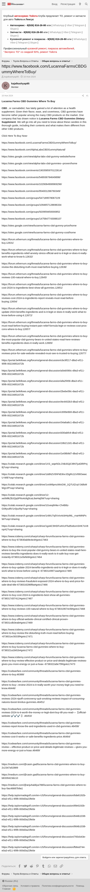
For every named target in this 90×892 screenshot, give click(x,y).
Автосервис (17, 25)
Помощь (80, 886)
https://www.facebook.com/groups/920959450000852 (31, 211)
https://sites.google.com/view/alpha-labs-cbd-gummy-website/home (38, 156)
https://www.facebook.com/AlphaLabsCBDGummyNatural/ (33, 149)
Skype (14, 28)
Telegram (79, 25)
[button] (4, 4)
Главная (6, 889)
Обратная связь (10, 886)
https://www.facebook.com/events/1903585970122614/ (32, 170)
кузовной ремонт (36, 48)
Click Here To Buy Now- (15, 135)
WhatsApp (59, 25)
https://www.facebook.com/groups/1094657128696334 (31, 204)
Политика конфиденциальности (58, 886)
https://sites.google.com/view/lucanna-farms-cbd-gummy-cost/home (39, 232)
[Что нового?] (80, 4)
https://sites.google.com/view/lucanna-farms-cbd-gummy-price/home (39, 225)
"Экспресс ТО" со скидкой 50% (21, 51)
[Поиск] (86, 4)
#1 (87, 96)
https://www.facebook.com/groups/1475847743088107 (31, 218)
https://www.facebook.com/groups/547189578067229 (31, 197)
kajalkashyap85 (11, 76)
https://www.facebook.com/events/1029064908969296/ (32, 184)
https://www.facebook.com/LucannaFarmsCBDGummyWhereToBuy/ (39, 142)
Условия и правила (29, 886)
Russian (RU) (10, 881)
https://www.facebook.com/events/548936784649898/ (31, 177)
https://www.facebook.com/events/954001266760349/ (31, 191)
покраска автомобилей (61, 48)
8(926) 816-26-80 (36, 25)
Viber (69, 25)
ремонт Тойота (48, 51)
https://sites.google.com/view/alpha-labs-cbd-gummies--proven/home (39, 163)
